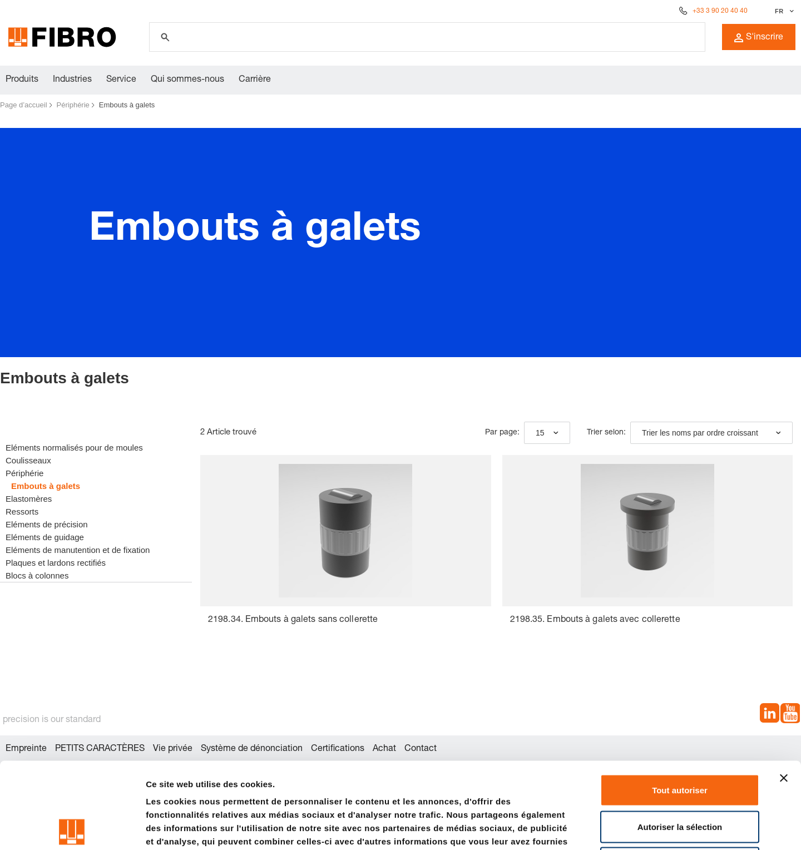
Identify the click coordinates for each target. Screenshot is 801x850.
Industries (72, 80)
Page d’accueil (23, 105)
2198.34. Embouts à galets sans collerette (293, 620)
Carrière (255, 80)
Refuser (679, 777)
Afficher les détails (612, 828)
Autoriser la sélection (680, 740)
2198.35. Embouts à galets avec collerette (595, 620)
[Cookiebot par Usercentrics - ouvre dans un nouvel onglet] (72, 828)
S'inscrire (758, 37)
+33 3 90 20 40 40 (720, 11)
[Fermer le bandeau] (784, 692)
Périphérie (73, 105)
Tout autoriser (680, 704)
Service (121, 80)
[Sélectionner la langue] (783, 11)
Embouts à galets (127, 105)
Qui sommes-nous (187, 80)
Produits (22, 80)
